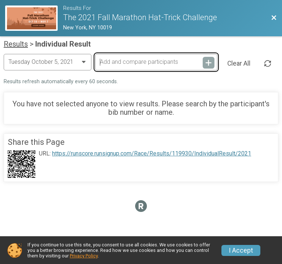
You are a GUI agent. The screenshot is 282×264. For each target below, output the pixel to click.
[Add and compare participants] (156, 62)
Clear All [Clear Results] (238, 63)
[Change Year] (47, 62)
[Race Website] (34, 18)
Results (16, 44)
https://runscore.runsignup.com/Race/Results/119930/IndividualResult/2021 (151, 153)
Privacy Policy (84, 255)
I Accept (241, 250)
